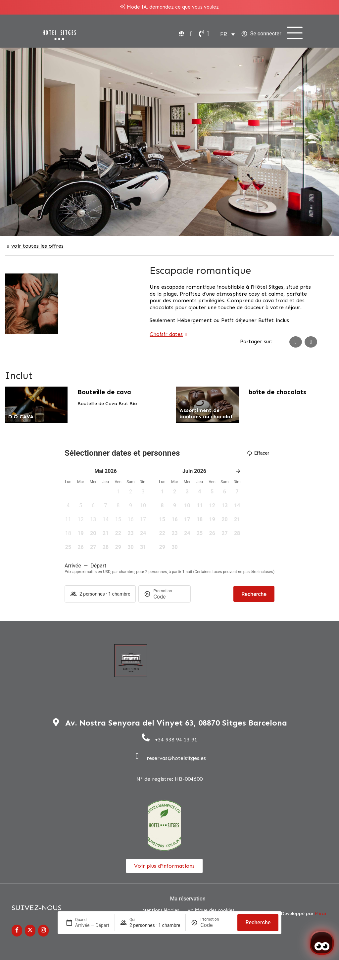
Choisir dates (166, 334)
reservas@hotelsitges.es (176, 758)
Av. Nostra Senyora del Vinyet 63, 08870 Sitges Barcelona (176, 723)
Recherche (257, 922)
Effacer (257, 453)
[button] (118, 493)
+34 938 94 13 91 (176, 739)
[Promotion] (216, 925)
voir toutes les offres (37, 246)
